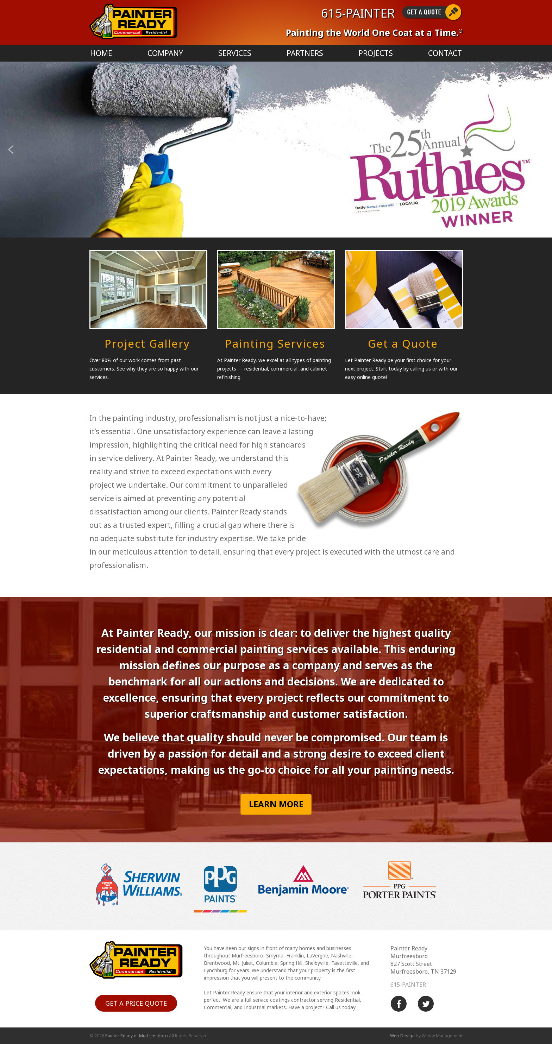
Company (165, 53)
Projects (375, 53)
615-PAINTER (358, 13)
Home (101, 53)
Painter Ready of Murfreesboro (136, 1036)
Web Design (402, 1036)
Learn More (276, 804)
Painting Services (275, 343)
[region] (276, 150)
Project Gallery (147, 343)
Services (234, 53)
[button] (11, 149)
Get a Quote (403, 343)
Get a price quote (136, 1003)
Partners (305, 53)
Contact (445, 53)
